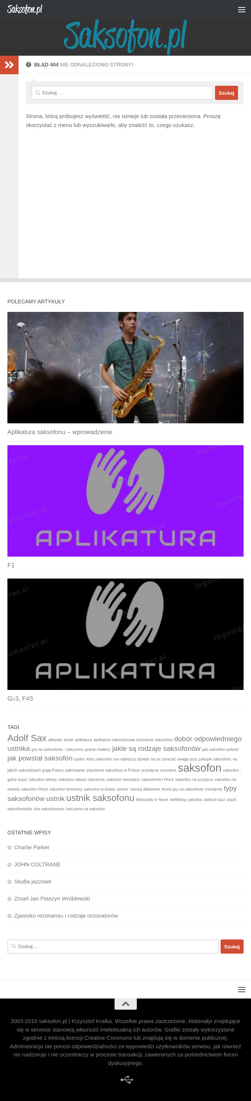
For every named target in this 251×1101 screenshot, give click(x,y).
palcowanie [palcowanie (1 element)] (75, 770)
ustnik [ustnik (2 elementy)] (55, 798)
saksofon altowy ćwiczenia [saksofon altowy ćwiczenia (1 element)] (81, 779)
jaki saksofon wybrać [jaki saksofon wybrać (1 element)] (220, 749)
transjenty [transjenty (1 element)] (213, 789)
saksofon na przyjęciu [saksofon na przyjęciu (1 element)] (194, 779)
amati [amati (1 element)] (68, 739)
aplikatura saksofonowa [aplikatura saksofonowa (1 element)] (114, 739)
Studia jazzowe (33, 881)
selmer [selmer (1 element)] (123, 789)
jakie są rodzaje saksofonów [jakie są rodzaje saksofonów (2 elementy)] (156, 748)
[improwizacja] (125, 1080)
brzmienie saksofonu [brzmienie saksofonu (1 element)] (154, 739)
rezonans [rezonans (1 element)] (168, 770)
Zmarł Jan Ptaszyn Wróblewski (52, 898)
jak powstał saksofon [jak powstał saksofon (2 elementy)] (40, 758)
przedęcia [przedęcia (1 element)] (149, 770)
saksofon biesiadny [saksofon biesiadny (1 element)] (123, 779)
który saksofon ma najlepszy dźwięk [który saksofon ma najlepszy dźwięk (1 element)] (117, 759)
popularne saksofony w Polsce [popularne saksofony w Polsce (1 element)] (113, 770)
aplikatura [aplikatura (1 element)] (83, 739)
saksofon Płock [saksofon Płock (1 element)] (34, 789)
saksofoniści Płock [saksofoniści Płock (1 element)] (157, 779)
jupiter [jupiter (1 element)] (79, 759)
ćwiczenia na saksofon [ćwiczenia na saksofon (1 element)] (85, 809)
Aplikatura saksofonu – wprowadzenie (59, 432)
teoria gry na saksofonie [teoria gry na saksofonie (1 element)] (183, 789)
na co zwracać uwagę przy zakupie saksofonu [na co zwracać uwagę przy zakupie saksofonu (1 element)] (191, 759)
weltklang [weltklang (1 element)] (178, 799)
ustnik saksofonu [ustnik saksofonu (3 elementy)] (100, 798)
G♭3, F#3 (20, 698)
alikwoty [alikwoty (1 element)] (55, 739)
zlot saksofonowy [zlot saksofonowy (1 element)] (49, 809)
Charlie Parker (32, 847)
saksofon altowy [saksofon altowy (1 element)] (43, 779)
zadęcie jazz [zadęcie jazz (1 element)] (214, 799)
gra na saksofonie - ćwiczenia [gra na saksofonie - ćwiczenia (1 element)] (57, 749)
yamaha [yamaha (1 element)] (195, 799)
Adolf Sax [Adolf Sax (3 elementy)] (27, 738)
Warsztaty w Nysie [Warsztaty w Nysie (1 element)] (152, 799)
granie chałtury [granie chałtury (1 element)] (98, 749)
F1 (11, 565)
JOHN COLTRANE (37, 864)
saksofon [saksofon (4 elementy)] (199, 768)
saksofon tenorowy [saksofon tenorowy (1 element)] (65, 789)
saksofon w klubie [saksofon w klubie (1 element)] (99, 789)
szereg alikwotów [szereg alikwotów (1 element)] (145, 789)
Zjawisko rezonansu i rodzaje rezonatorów (66, 915)
